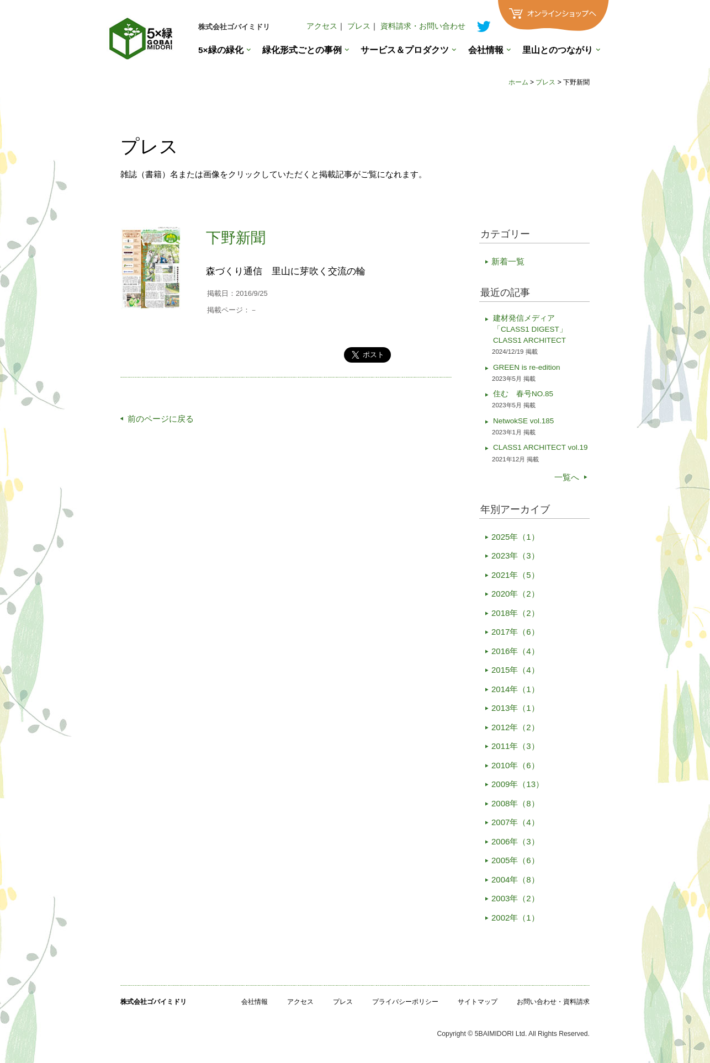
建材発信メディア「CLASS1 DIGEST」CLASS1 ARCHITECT (530, 329)
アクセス (321, 26)
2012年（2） (515, 727)
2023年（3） (515, 555)
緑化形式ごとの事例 (302, 50)
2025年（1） (515, 536)
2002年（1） (515, 917)
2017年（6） (515, 631)
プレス (358, 26)
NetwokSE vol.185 (523, 421)
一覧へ (566, 477)
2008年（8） (515, 803)
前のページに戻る (161, 418)
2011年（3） (515, 746)
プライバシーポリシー (405, 1002)
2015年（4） (515, 669)
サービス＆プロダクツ (405, 50)
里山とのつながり (557, 50)
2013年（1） (515, 708)
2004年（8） (515, 879)
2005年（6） (515, 860)
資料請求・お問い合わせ (422, 26)
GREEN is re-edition (526, 367)
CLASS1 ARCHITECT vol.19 (540, 447)
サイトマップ (477, 1002)
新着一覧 (507, 261)
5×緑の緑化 (220, 50)
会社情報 (486, 50)
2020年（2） (515, 593)
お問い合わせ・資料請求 (553, 1002)
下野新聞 (236, 238)
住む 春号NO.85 (523, 394)
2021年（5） (515, 575)
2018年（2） (515, 613)
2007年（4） (515, 822)
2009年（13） (517, 784)
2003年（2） (515, 898)
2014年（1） (515, 689)
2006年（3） (515, 841)
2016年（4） (515, 651)
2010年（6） (515, 765)
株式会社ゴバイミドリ (234, 27)
